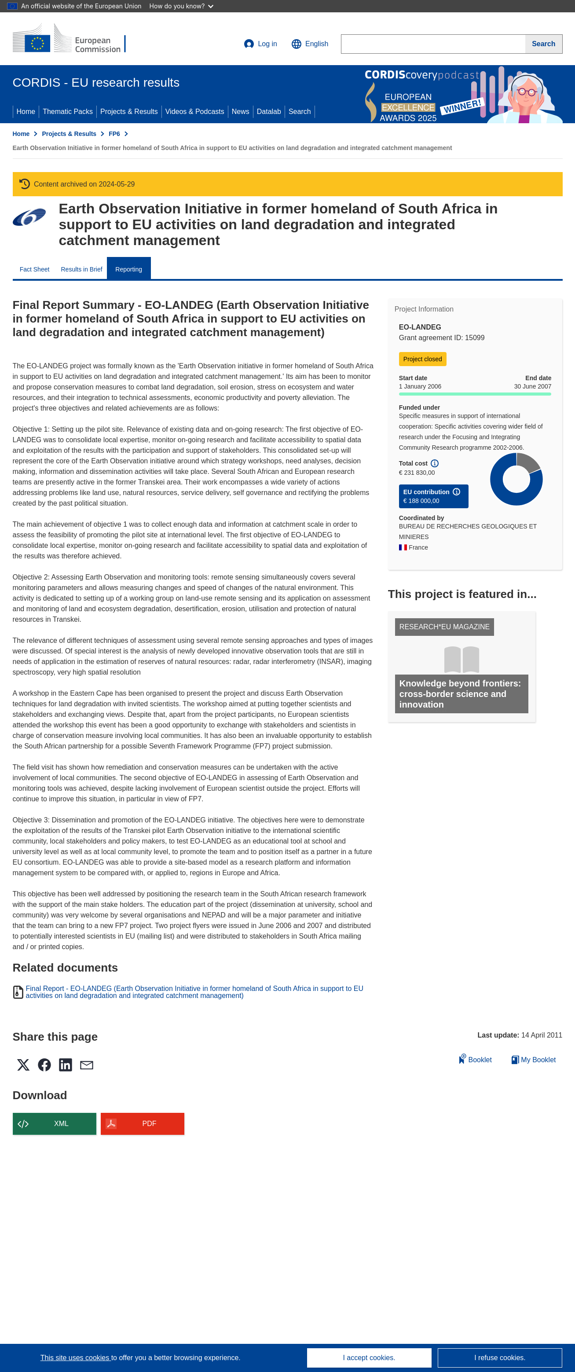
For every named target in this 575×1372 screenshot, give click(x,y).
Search (300, 111)
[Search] (543, 44)
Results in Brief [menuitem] (82, 269)
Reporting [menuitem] (128, 269)
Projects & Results (129, 111)
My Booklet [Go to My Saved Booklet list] (534, 1060)
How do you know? (182, 6)
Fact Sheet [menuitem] (35, 269)
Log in (260, 44)
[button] (309, 44)
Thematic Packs (68, 111)
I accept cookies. (369, 1357)
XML (61, 1123)
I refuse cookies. (500, 1357)
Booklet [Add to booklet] (475, 1058)
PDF (150, 1123)
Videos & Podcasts (194, 111)
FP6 (114, 133)
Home (26, 111)
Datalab (269, 111)
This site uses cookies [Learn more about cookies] (75, 1357)
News (240, 111)
